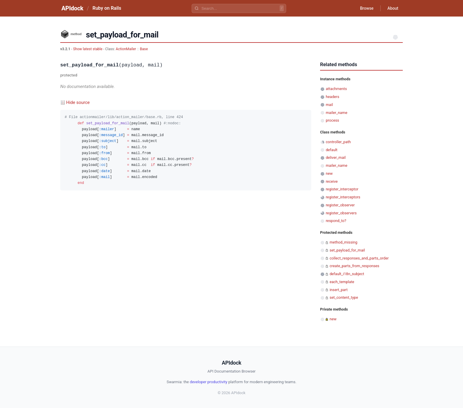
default (332, 150)
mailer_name (336, 112)
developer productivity (208, 382)
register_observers (341, 213)
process (332, 120)
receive (332, 181)
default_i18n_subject (347, 274)
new (329, 173)
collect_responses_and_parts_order (359, 258)
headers (332, 96)
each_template (342, 282)
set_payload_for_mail (347, 250)
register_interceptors (343, 197)
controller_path (338, 142)
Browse (366, 8)
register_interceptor (342, 189)
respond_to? (336, 220)
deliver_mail (335, 157)
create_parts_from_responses (354, 266)
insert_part (339, 290)
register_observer (340, 205)
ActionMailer (126, 49)
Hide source (78, 102)
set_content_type (344, 297)
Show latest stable (88, 49)
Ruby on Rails (106, 8)
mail (329, 104)
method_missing (343, 242)
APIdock (72, 8)
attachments (336, 89)
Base (144, 49)
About (392, 8)
